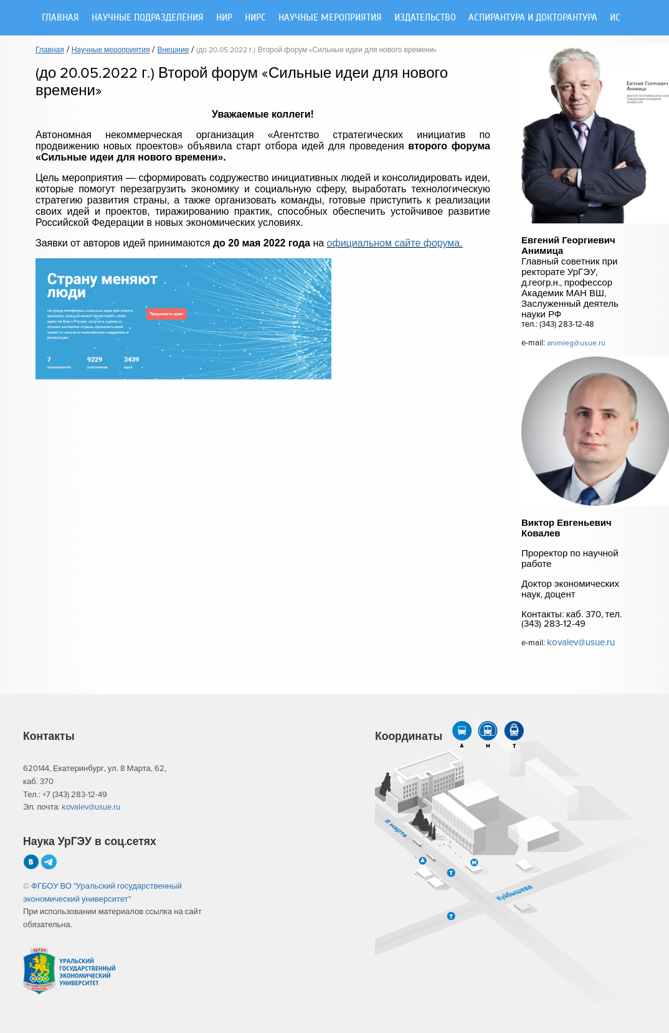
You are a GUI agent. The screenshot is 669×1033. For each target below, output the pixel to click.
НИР (224, 17)
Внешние (173, 50)
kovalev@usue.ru (581, 642)
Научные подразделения (148, 17)
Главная (60, 17)
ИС (615, 17)
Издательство (425, 17)
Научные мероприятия (330, 17)
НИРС (255, 17)
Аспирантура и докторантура (532, 17)
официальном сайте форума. (395, 243)
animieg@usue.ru (576, 343)
